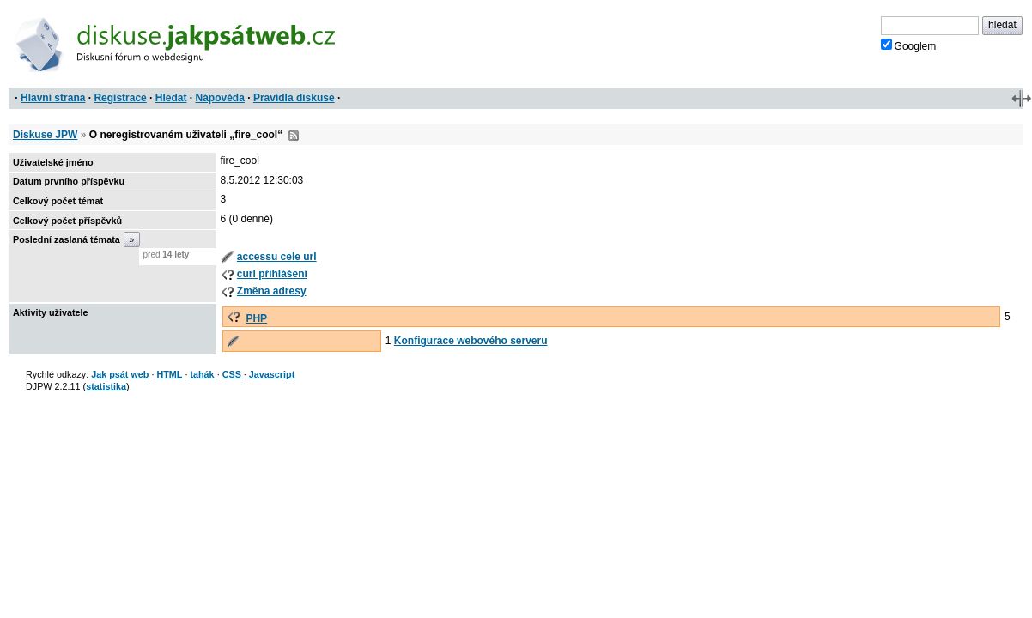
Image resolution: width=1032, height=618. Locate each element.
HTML (169, 374)
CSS (231, 374)
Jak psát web (120, 374)
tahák (202, 374)
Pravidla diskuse (294, 98)
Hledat (171, 98)
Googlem (909, 45)
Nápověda (220, 98)
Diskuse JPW (45, 135)
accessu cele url (277, 257)
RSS (293, 135)
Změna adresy (272, 291)
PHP (256, 318)
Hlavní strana (53, 98)
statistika (106, 386)
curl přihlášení (272, 274)
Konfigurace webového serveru (471, 341)
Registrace (120, 98)
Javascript (271, 374)
